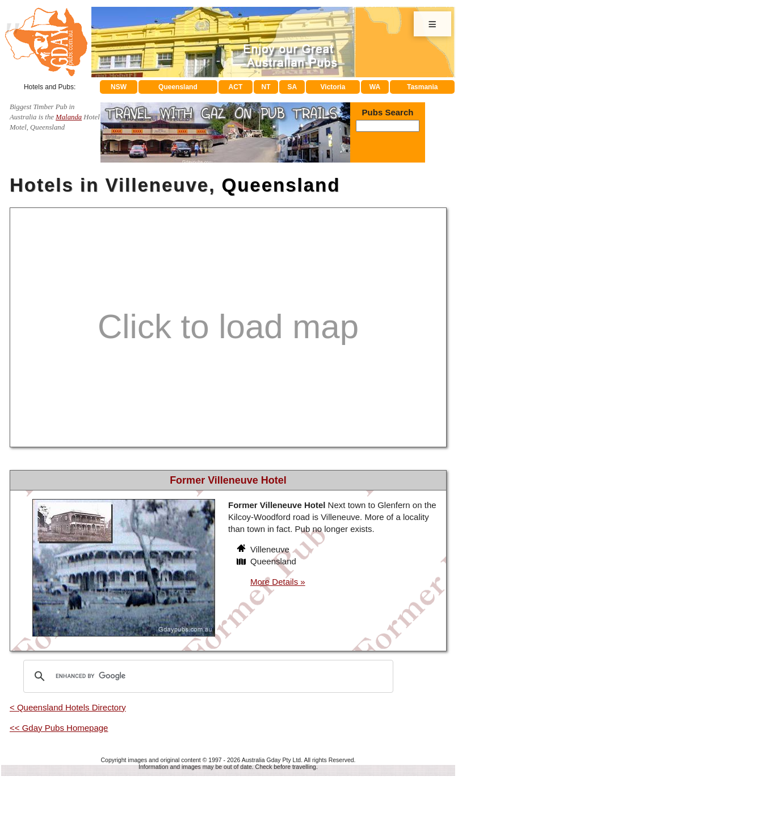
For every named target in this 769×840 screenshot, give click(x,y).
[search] (207, 677)
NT (261, 87)
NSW (113, 87)
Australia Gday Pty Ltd (271, 761)
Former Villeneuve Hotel (228, 480)
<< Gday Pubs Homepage (59, 729)
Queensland (172, 87)
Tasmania (422, 87)
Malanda (69, 118)
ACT (230, 87)
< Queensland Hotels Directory (68, 708)
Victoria (331, 87)
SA (290, 87)
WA (374, 87)
